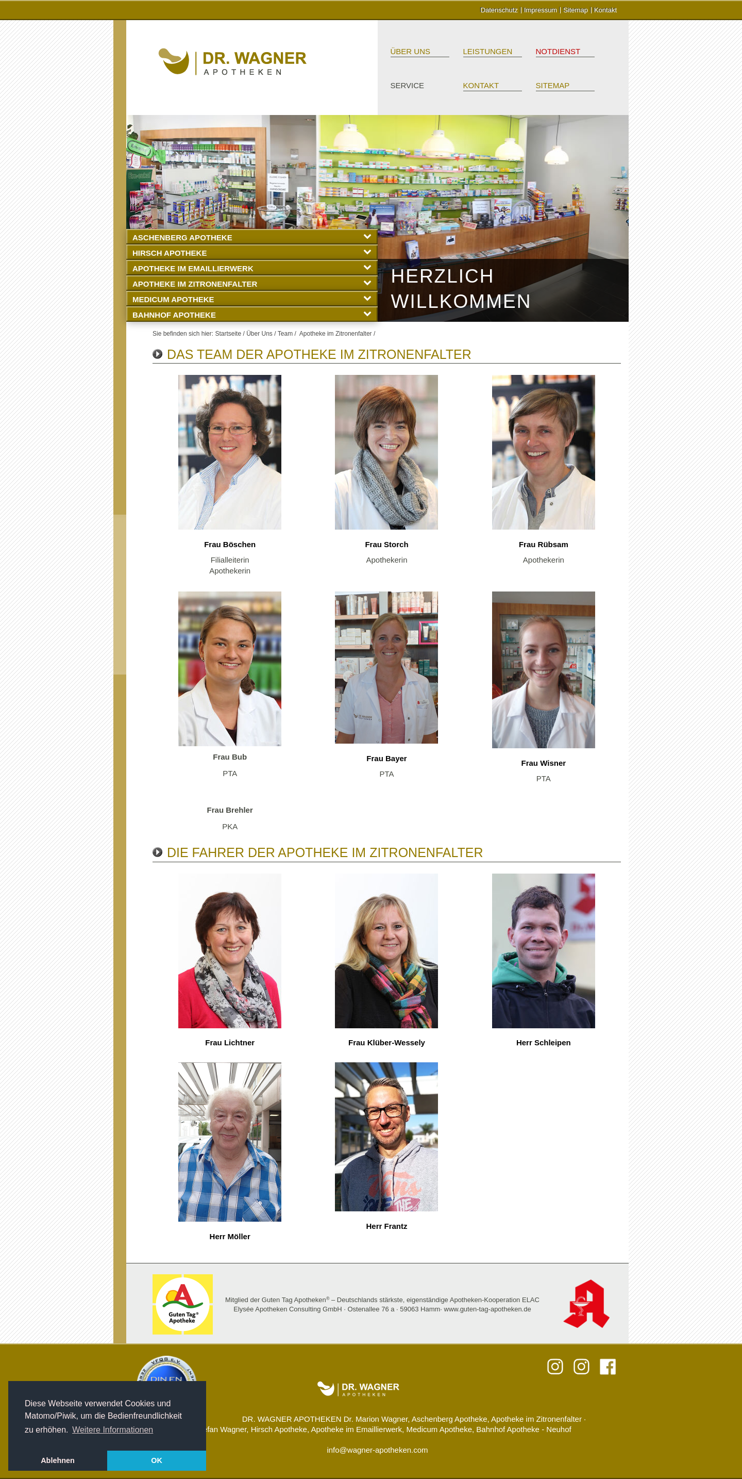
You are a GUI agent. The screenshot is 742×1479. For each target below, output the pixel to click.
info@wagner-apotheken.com (377, 1449)
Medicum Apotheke (252, 299)
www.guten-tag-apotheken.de (487, 1309)
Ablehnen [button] (58, 1460)
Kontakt (605, 10)
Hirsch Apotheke (252, 252)
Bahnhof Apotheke (252, 314)
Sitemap (575, 10)
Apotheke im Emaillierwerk (252, 268)
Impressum (540, 10)
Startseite (228, 333)
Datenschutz (499, 10)
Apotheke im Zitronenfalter (252, 283)
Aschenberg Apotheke (252, 237)
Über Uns (411, 51)
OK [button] (156, 1460)
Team (285, 333)
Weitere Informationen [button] (112, 1429)
